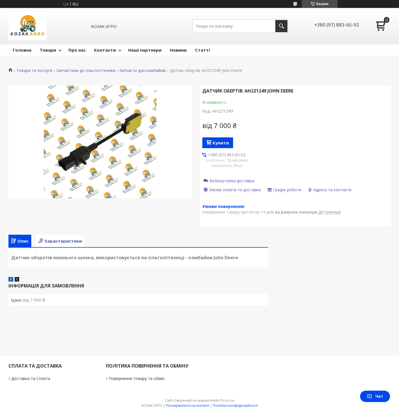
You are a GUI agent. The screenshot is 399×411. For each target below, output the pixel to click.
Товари (48, 50)
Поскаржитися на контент (187, 405)
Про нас (77, 50)
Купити (220, 143)
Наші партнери (144, 50)
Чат (375, 396)
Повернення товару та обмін (137, 378)
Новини (178, 50)
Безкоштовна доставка (232, 180)
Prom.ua (227, 400)
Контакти (105, 50)
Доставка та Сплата (30, 378)
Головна (22, 50)
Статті (202, 50)
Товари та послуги (34, 70)
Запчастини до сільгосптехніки (85, 70)
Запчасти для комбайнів (142, 70)
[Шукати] (281, 26)
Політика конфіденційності (235, 405)
